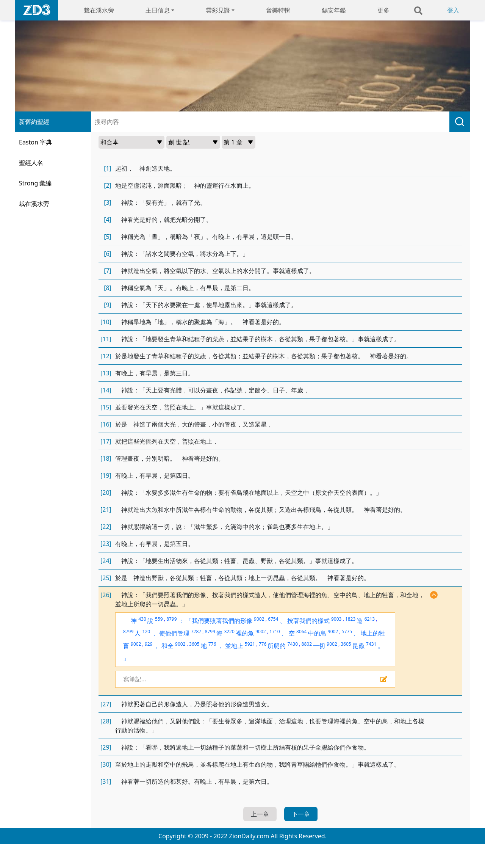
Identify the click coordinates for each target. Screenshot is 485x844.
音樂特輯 (278, 10)
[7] (107, 271)
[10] (105, 322)
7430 (293, 644)
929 (149, 644)
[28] (105, 721)
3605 (194, 644)
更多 (383, 10)
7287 (196, 631)
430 (142, 619)
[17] (105, 441)
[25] (105, 578)
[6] (107, 253)
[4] (107, 219)
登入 (453, 10)
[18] (105, 458)
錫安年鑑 (334, 10)
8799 (171, 619)
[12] (105, 356)
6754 (273, 619)
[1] (107, 168)
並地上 (234, 646)
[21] (105, 509)
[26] (105, 595)
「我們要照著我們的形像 (219, 621)
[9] (107, 305)
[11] (105, 339)
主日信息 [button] (158, 10)
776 (212, 644)
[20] (105, 492)
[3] (107, 202)
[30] (105, 764)
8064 (301, 631)
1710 (274, 631)
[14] (105, 390)
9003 (336, 619)
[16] (105, 424)
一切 (319, 646)
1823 (350, 619)
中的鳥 (317, 633)
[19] (105, 475)
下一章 (301, 814)
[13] (105, 373)
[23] (105, 544)
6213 (370, 619)
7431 (371, 644)
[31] (105, 781)
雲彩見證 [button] (218, 10)
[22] (105, 526)
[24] (105, 561)
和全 (167, 646)
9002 (259, 619)
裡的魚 (245, 633)
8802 (307, 644)
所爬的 (277, 646)
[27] (105, 704)
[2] (107, 185)
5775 (347, 631)
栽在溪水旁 (99, 10)
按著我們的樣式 (308, 621)
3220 (229, 631)
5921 (250, 644)
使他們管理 (174, 633)
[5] (107, 236)
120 (146, 631)
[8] (107, 288)
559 (159, 619)
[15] (105, 407)
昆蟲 (358, 646)
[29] (105, 747)
